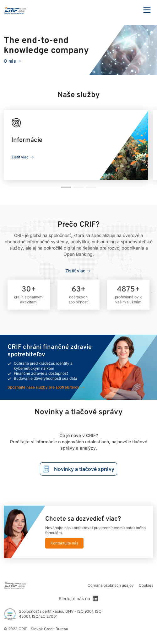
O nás (10, 61)
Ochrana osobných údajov (111, 585)
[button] (66, 187)
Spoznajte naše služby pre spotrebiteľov (43, 387)
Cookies (146, 585)
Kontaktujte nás (64, 543)
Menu (147, 10)
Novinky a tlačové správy (78, 469)
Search (129, 10)
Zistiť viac (20, 157)
